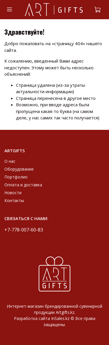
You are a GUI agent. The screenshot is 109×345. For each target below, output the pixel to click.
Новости (13, 192)
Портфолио (16, 177)
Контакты (14, 200)
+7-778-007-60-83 (23, 229)
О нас (9, 161)
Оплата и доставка (23, 184)
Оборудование (19, 169)
